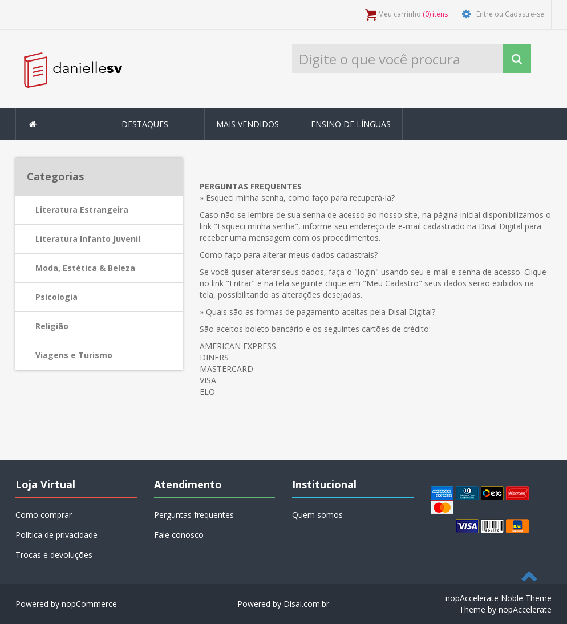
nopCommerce (89, 603)
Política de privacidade (56, 534)
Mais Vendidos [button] (247, 124)
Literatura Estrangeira (81, 209)
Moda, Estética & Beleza (85, 267)
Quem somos (317, 514)
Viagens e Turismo (73, 355)
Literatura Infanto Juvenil (87, 238)
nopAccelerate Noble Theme (499, 598)
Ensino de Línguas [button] (351, 124)
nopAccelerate (525, 609)
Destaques (145, 124)
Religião (51, 326)
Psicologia (56, 296)
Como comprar (43, 514)
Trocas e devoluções (53, 554)
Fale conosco (179, 534)
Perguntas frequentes (194, 514)
